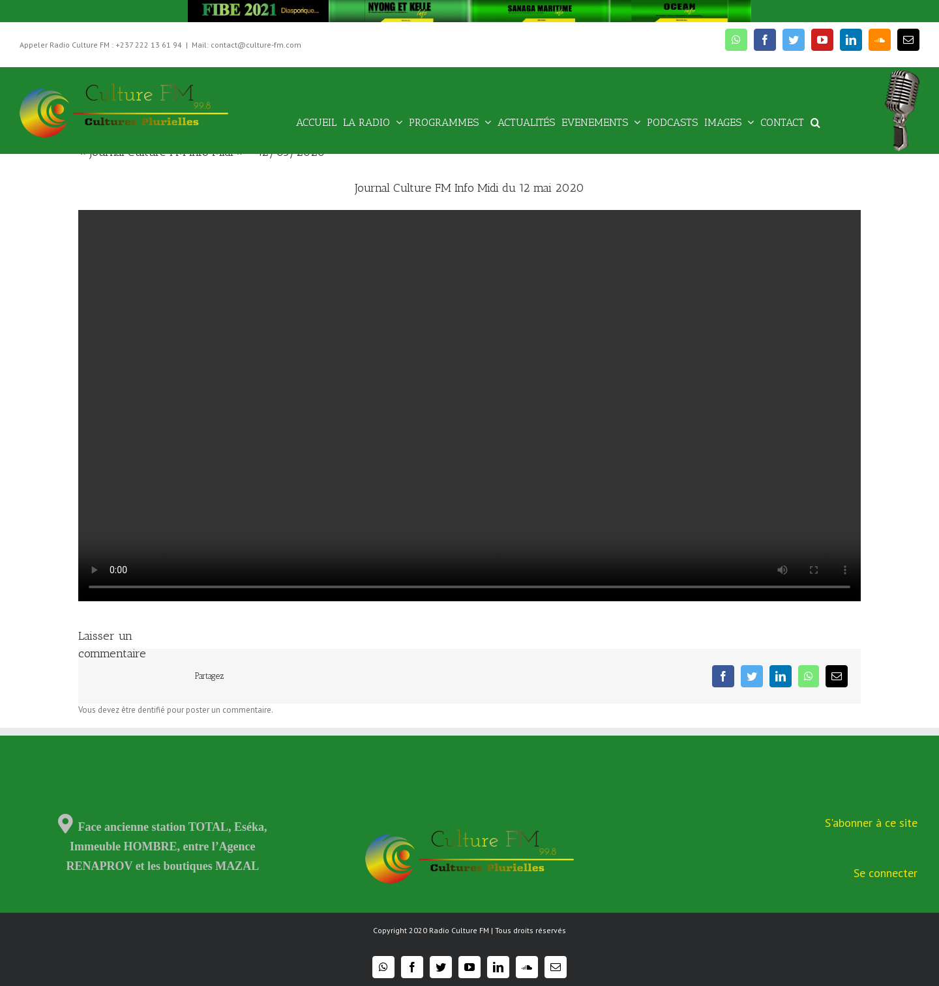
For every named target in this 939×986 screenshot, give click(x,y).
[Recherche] (815, 121)
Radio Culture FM (459, 930)
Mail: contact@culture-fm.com (246, 45)
